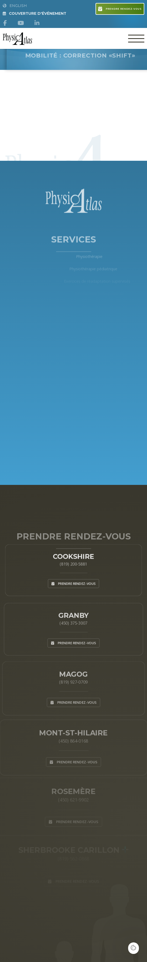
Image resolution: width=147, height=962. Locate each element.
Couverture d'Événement (34, 13)
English (15, 5)
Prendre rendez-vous (119, 9)
